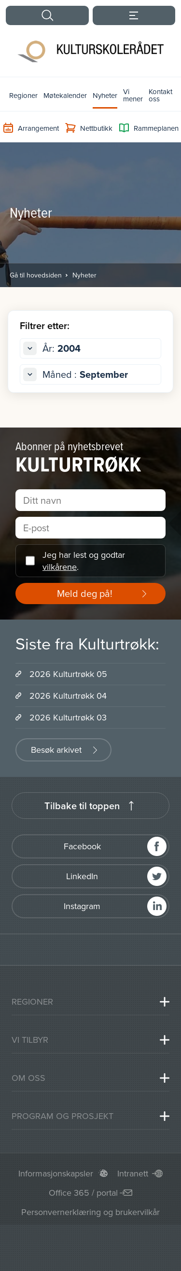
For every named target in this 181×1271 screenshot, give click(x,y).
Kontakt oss (160, 95)
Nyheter (105, 95)
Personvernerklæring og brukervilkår (90, 1212)
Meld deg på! (84, 593)
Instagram (82, 906)
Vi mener (133, 95)
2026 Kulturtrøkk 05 (68, 674)
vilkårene (59, 567)
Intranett (132, 1173)
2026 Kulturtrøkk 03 (68, 717)
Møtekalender (65, 95)
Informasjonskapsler (55, 1173)
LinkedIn (82, 876)
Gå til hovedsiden (36, 275)
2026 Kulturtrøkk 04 (68, 696)
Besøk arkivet (56, 750)
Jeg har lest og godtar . (83, 561)
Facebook (82, 846)
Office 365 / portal (83, 1193)
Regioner (23, 95)
